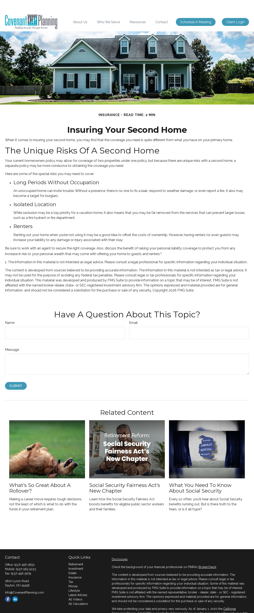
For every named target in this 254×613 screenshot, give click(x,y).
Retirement (76, 551)
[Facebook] (8, 586)
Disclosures (120, 546)
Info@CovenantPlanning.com (24, 580)
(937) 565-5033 (26, 556)
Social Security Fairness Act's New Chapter (124, 475)
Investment (76, 556)
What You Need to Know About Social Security (200, 475)
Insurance (75, 565)
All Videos (76, 587)
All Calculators (78, 591)
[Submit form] (16, 373)
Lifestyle (74, 578)
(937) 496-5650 (24, 552)
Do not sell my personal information (136, 605)
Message (12, 337)
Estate (72, 560)
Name (9, 310)
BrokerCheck (207, 554)
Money (73, 573)
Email (133, 310)
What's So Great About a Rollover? (40, 475)
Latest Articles (78, 582)
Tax (71, 569)
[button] (80, 9)
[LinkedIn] (15, 586)
